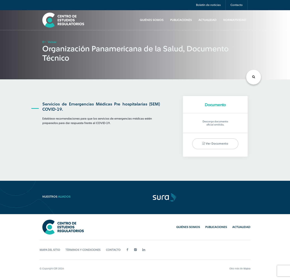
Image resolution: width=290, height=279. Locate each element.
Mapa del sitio (50, 250)
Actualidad (207, 20)
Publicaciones (181, 20)
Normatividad (234, 20)
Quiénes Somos (151, 20)
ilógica (246, 268)
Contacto (236, 5)
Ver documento (215, 143)
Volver (49, 42)
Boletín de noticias (208, 5)
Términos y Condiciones (83, 250)
